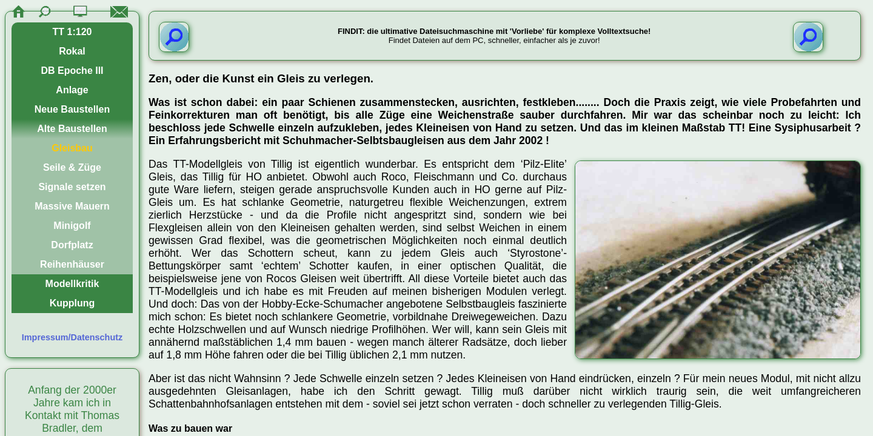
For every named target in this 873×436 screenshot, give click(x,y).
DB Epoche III (72, 70)
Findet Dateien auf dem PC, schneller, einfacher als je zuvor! (494, 36)
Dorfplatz (72, 245)
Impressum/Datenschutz (72, 337)
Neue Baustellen (72, 109)
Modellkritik (72, 284)
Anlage (72, 90)
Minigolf (71, 225)
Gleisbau (72, 148)
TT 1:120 (72, 32)
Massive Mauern (72, 206)
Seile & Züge (72, 167)
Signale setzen (71, 187)
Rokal (72, 51)
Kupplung (72, 303)
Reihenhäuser (72, 264)
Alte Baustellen (72, 129)
